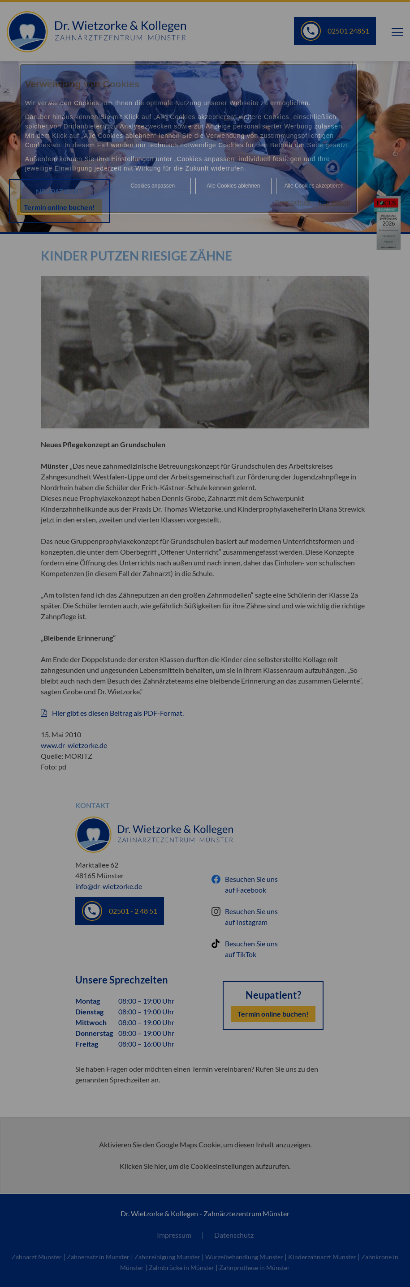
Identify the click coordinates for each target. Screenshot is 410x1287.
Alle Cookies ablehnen (233, 186)
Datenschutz (292, 202)
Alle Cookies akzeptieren (314, 186)
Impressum (334, 202)
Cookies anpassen (152, 186)
